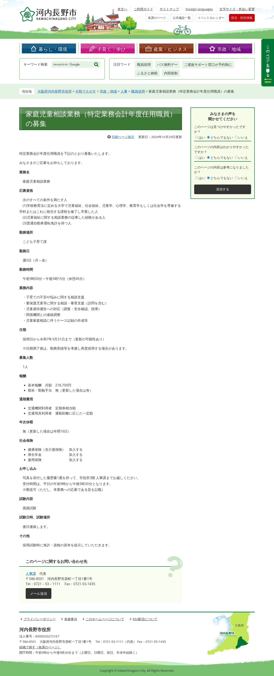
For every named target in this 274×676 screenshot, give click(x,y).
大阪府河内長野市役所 (54, 91)
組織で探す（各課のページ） (40, 647)
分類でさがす (85, 91)
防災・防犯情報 (241, 18)
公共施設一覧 (182, 18)
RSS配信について (145, 619)
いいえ (243, 137)
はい (202, 137)
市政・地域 (229, 49)
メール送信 (38, 593)
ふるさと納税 (147, 73)
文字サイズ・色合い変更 (237, 9)
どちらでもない (221, 137)
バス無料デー (167, 64)
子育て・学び (111, 49)
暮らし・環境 (53, 49)
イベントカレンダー (211, 18)
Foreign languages (199, 9)
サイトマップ (169, 9)
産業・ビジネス (170, 49)
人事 (124, 91)
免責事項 (70, 619)
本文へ (122, 9)
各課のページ (157, 18)
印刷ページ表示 (123, 137)
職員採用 (144, 64)
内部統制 (171, 73)
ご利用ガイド (143, 9)
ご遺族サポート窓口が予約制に (208, 64)
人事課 (31, 573)
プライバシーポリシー (40, 619)
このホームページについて (105, 619)
